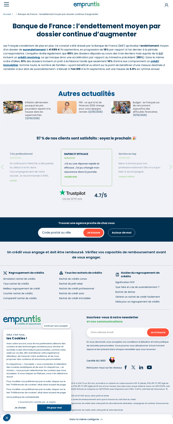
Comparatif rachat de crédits (20, 298)
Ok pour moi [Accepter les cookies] (54, 407)
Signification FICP (125, 282)
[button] (7, 418)
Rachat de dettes (125, 292)
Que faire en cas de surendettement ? (137, 287)
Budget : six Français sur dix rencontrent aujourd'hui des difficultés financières (146, 107)
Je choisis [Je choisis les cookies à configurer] (20, 407)
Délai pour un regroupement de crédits (137, 301)
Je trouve (93, 232)
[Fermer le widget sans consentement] (56, 326)
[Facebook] (126, 367)
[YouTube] (149, 368)
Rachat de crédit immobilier (75, 298)
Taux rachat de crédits (16, 283)
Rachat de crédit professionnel (76, 288)
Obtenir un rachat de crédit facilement (137, 296)
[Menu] (6, 4)
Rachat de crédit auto (71, 293)
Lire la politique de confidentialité (22, 397)
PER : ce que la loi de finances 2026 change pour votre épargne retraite (91, 107)
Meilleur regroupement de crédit (21, 288)
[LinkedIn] (141, 367)
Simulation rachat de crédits (19, 278)
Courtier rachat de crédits (18, 293)
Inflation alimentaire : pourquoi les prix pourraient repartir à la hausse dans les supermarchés (37, 109)
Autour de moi (121, 232)
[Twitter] (133, 367)
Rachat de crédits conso (73, 278)
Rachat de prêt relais (71, 283)
